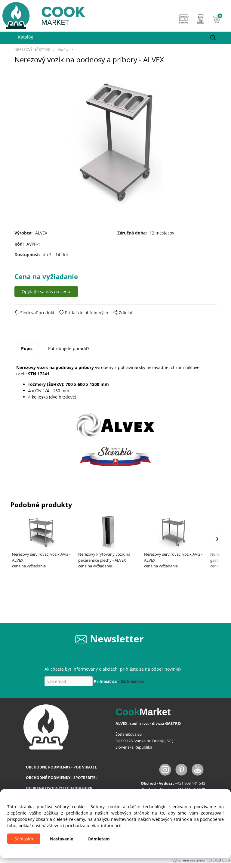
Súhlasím (23, 839)
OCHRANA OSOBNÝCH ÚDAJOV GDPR (59, 788)
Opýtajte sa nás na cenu (46, 291)
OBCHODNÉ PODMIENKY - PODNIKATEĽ (61, 767)
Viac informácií (107, 825)
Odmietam (99, 839)
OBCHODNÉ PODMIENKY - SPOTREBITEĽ (61, 777)
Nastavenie (61, 839)
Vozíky (63, 49)
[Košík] (220, 19)
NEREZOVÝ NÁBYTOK (32, 49)
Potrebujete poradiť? (68, 348)
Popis (26, 348)
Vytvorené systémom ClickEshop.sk (201, 860)
